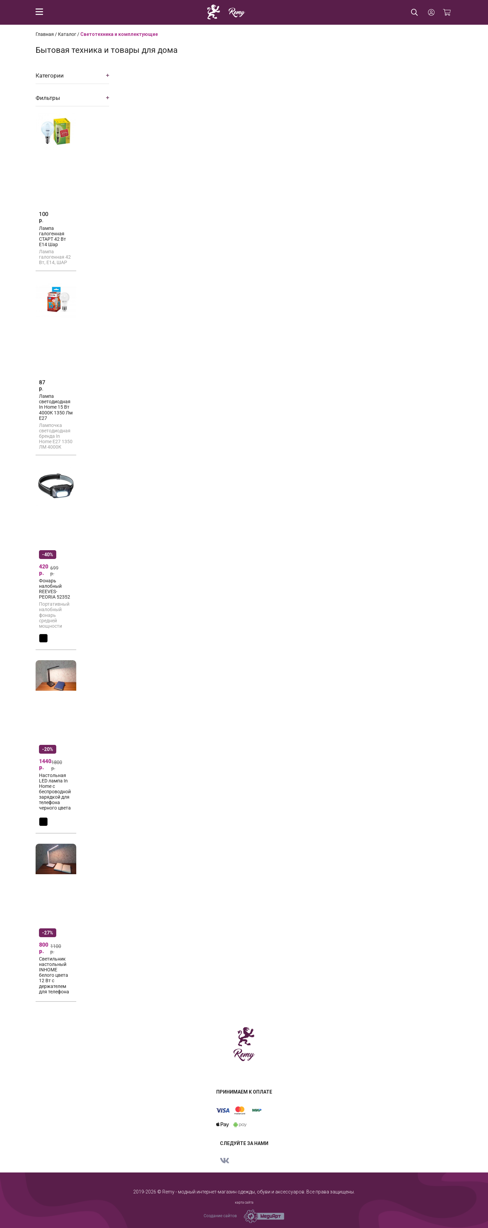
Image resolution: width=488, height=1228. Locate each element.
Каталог (67, 34)
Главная (45, 34)
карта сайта (244, 1202)
